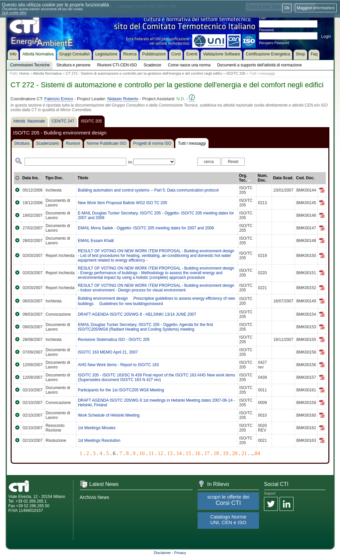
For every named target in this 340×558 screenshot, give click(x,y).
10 (142, 453)
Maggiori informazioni (316, 8)
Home (24, 73)
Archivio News (94, 497)
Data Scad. (283, 178)
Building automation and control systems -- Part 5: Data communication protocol (148, 190)
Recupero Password (274, 43)
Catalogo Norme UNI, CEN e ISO (228, 519)
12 (160, 453)
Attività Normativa (47, 73)
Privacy (180, 553)
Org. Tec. (245, 178)
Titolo (82, 178)
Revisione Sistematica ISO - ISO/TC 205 (113, 339)
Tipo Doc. (54, 178)
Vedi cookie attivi (14, 13)
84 (257, 453)
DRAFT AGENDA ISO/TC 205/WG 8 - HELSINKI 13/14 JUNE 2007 (137, 314)
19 (225, 453)
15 (188, 453)
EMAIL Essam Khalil (96, 240)
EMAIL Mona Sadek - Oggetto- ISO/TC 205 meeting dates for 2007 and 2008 (146, 228)
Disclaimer (162, 553)
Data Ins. (30, 178)
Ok (286, 8)
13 (169, 453)
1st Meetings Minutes (96, 428)
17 (207, 453)
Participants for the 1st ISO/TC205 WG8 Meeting (121, 390)
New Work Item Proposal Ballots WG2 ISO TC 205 (122, 202)
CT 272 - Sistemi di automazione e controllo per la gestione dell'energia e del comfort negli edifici (144, 73)
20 (234, 453)
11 (151, 453)
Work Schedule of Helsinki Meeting (108, 415)
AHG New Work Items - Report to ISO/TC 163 (118, 364)
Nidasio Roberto (122, 98)
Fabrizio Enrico (58, 98)
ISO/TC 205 (235, 73)
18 (216, 453)
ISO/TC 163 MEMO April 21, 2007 (108, 352)
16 (197, 453)
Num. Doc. (263, 178)
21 (244, 453)
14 (179, 453)
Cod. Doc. (305, 178)
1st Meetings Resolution (99, 440)
